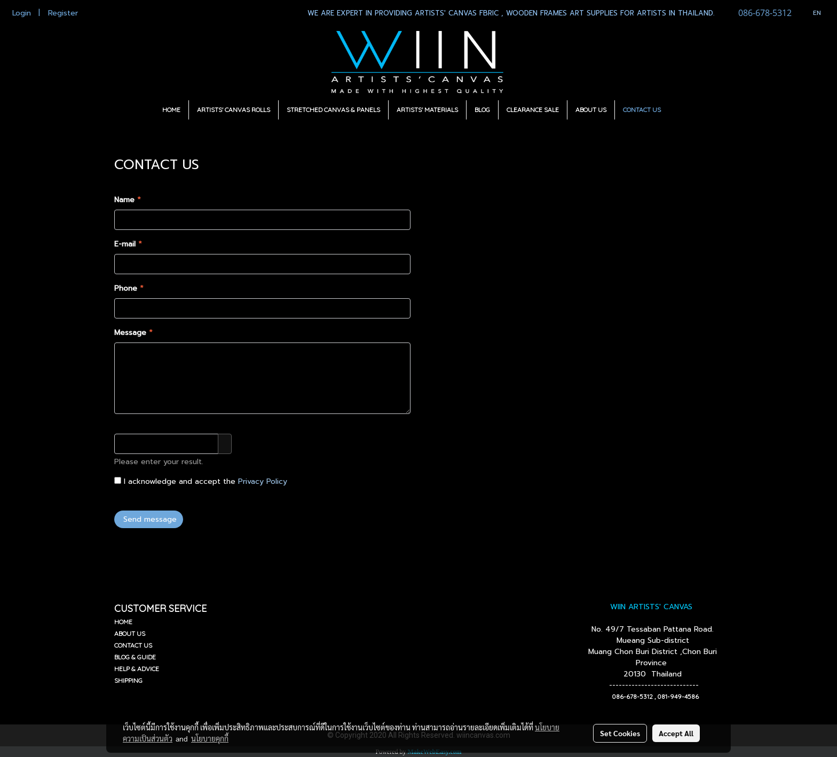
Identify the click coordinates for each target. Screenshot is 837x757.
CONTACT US (642, 110)
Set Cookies (620, 733)
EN (811, 13)
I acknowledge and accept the (200, 481)
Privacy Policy (262, 481)
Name (127, 199)
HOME (171, 110)
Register (63, 13)
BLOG (482, 110)
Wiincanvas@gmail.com (512, 392)
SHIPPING (128, 680)
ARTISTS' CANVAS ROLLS (233, 110)
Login (21, 13)
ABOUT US (590, 110)
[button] (678, 110)
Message (133, 332)
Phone (129, 288)
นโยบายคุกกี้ (209, 738)
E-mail (128, 244)
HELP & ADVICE (136, 669)
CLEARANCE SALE (533, 110)
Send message (149, 519)
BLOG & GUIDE (135, 657)
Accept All (676, 733)
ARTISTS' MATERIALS (427, 110)
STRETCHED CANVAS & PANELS (333, 110)
